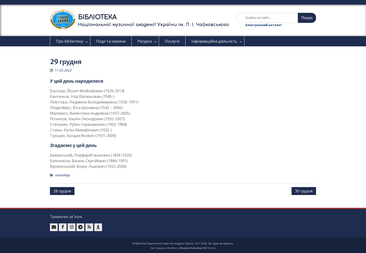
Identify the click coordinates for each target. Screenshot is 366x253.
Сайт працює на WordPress (164, 248)
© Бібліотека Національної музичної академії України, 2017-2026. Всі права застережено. (183, 243)
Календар (62, 175)
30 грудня (304, 191)
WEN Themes (209, 248)
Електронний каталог (264, 25)
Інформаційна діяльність (214, 41)
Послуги (172, 41)
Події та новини (111, 41)
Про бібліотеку (69, 41)
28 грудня (62, 191)
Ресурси (144, 41)
